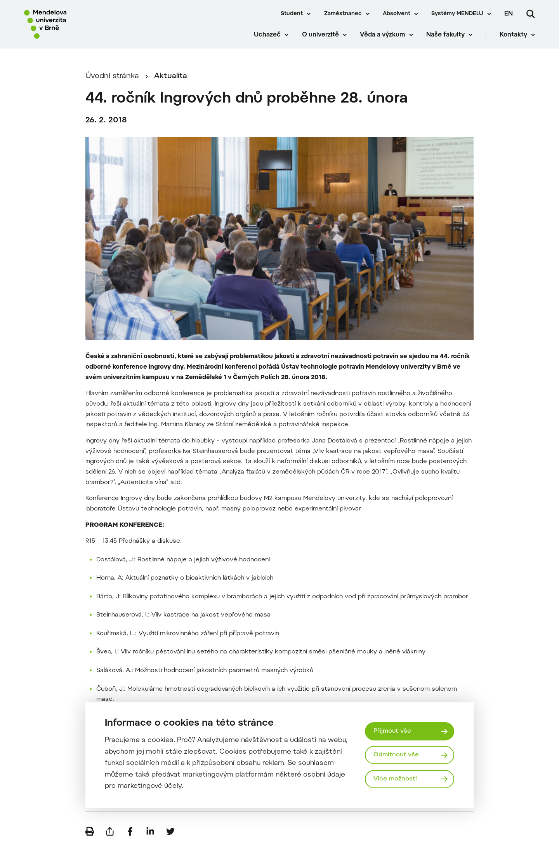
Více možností (395, 779)
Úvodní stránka (112, 76)
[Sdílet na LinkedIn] (150, 831)
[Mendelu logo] (70, 24)
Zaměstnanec (343, 14)
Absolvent (396, 14)
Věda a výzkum (382, 35)
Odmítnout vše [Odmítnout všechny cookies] (396, 755)
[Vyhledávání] (530, 14)
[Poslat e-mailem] (110, 831)
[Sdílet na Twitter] (170, 831)
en (508, 14)
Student (292, 14)
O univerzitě (320, 35)
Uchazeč (267, 35)
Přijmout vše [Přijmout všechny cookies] (392, 731)
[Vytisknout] (89, 831)
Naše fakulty (445, 35)
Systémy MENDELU (457, 14)
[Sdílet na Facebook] (130, 831)
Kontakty (513, 35)
